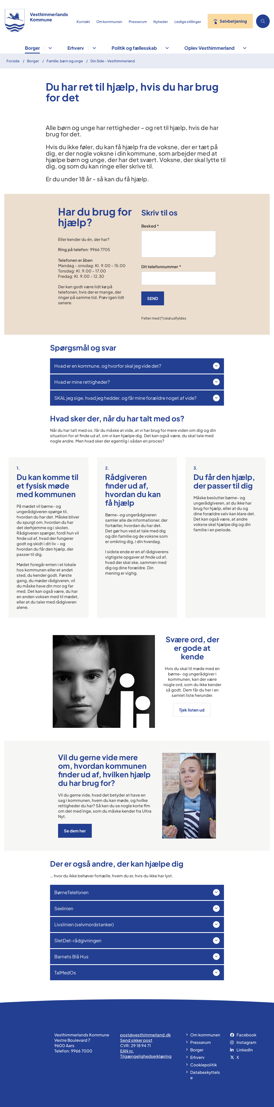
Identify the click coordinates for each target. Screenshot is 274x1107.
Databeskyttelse (205, 1075)
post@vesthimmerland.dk (145, 1034)
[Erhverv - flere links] (93, 48)
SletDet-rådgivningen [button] (77, 940)
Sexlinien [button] (63, 908)
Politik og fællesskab (134, 48)
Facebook (246, 1034)
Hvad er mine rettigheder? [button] (82, 382)
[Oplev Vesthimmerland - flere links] (244, 48)
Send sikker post (136, 1040)
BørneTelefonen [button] (71, 892)
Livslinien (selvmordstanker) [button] (84, 924)
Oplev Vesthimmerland (209, 48)
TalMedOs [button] (65, 972)
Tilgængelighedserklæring (146, 1056)
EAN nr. (127, 1050)
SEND (152, 298)
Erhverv (75, 48)
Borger (32, 48)
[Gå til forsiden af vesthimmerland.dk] (35, 21)
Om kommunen (205, 1034)
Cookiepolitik (203, 1064)
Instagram (246, 1042)
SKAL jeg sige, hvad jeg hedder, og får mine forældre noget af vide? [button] (125, 398)
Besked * (150, 225)
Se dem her (75, 830)
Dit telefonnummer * (161, 266)
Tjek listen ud (192, 709)
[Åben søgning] (263, 21)
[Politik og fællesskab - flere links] (166, 48)
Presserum (200, 1042)
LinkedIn (245, 1049)
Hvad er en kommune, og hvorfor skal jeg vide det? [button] (107, 366)
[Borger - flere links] (49, 48)
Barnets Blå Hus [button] (71, 956)
